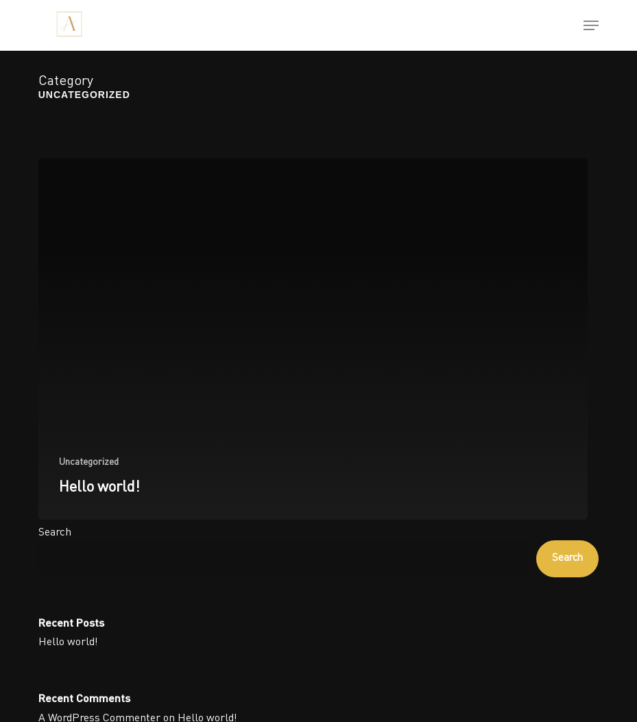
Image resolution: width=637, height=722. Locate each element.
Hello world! (68, 642)
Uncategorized (89, 462)
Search (54, 532)
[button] (591, 25)
